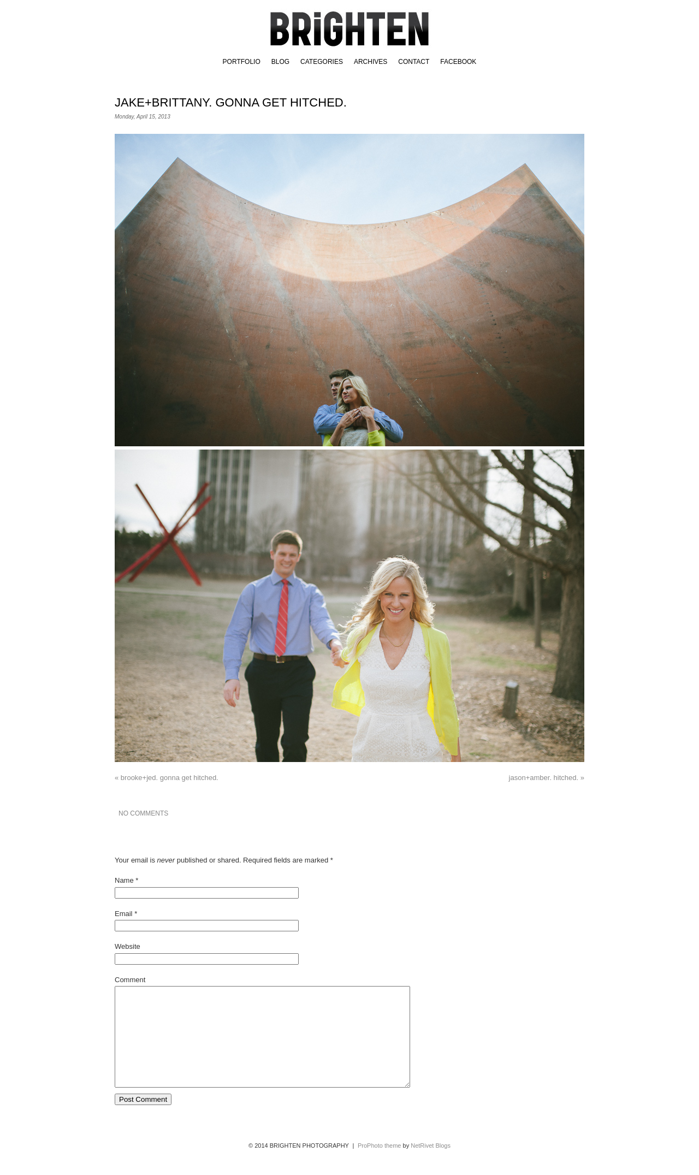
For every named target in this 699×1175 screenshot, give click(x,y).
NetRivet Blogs (431, 1165)
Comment (130, 980)
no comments (143, 813)
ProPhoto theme (379, 1165)
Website (127, 946)
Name (124, 880)
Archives (370, 61)
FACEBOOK (458, 61)
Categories (321, 61)
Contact (413, 61)
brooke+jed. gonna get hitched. (166, 778)
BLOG (280, 61)
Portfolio (241, 61)
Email (124, 914)
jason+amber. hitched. (546, 778)
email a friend (550, 813)
